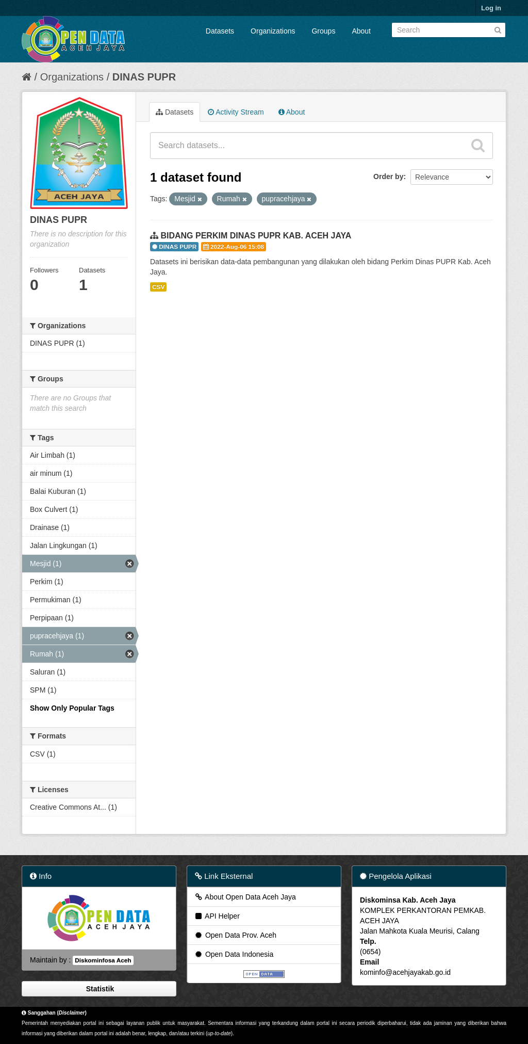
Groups (323, 31)
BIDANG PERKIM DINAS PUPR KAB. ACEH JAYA (255, 235)
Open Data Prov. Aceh (235, 935)
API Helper (217, 916)
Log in (491, 8)
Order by (388, 176)
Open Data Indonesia (233, 954)
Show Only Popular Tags (72, 708)
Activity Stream (235, 112)
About (361, 31)
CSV (158, 287)
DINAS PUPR (144, 77)
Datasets (220, 31)
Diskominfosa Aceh (103, 960)
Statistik (99, 989)
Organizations (273, 31)
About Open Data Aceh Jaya (245, 897)
